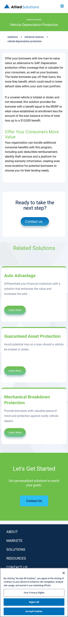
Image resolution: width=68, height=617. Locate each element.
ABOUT (12, 532)
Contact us (33, 221)
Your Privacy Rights (34, 592)
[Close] (64, 573)
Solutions (12, 36)
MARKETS (14, 540)
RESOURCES (16, 558)
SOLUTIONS (15, 549)
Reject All (34, 602)
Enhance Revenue (34, 36)
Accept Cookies (34, 611)
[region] (34, 592)
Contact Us (17, 567)
